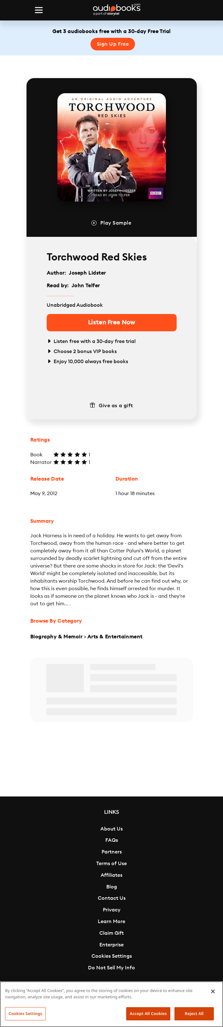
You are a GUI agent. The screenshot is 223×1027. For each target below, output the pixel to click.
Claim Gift (111, 933)
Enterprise (111, 944)
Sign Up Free (113, 44)
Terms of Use (111, 863)
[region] (111, 1004)
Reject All (194, 1013)
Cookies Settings (111, 956)
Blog (111, 886)
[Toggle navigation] (38, 10)
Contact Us (112, 898)
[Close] (213, 991)
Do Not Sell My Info (111, 967)
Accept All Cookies (148, 1013)
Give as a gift (116, 406)
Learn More (111, 921)
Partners (112, 851)
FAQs (111, 840)
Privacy (111, 909)
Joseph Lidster (87, 273)
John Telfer (86, 286)
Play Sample (115, 223)
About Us (111, 828)
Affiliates (111, 875)
